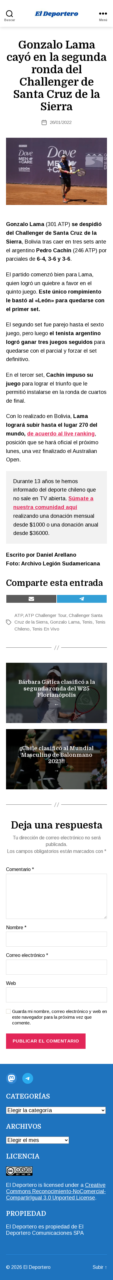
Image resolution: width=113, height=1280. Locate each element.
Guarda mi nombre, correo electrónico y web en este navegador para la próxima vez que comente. (59, 1017)
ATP (18, 615)
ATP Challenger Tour (45, 615)
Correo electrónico (27, 955)
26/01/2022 (60, 122)
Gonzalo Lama (65, 621)
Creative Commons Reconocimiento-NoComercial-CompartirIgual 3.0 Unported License (56, 1191)
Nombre (16, 927)
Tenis (87, 621)
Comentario (20, 869)
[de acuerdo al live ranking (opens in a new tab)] (61, 434)
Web (11, 983)
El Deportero (21, 1185)
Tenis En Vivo (45, 628)
